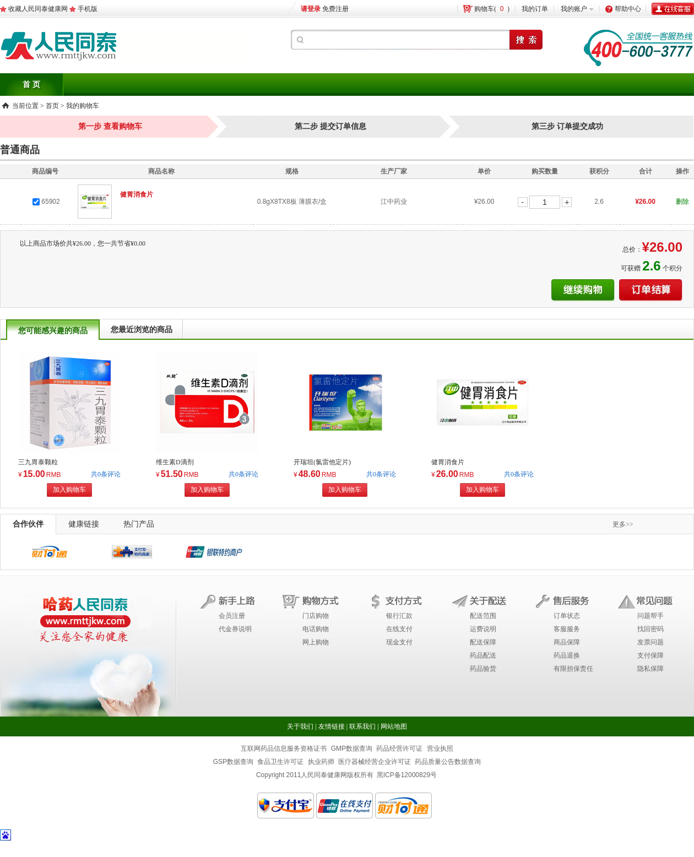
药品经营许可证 (399, 748)
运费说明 (483, 629)
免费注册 (335, 9)
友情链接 (331, 726)
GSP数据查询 (233, 762)
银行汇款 (399, 616)
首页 (52, 106)
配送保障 (483, 642)
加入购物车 (69, 489)
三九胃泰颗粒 (38, 462)
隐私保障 (650, 668)
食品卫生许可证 (280, 762)
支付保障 (650, 655)
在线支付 (399, 629)
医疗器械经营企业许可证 (374, 762)
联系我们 (362, 726)
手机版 (87, 9)
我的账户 (574, 9)
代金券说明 (235, 629)
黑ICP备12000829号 (407, 775)
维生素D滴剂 (175, 462)
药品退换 (567, 655)
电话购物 (315, 629)
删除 (682, 201)
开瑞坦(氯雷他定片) (322, 462)
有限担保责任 (573, 668)
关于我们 (300, 726)
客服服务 (567, 629)
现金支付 (399, 642)
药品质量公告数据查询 (448, 762)
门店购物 (315, 616)
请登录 (311, 9)
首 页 (31, 84)
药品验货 (483, 668)
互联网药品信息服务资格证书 (284, 748)
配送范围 (483, 616)
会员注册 (232, 616)
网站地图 (394, 726)
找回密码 (650, 629)
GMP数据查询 (351, 748)
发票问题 (650, 642)
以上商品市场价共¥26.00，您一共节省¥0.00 (82, 243)
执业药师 (321, 762)
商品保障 (567, 642)
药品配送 (483, 655)
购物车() (491, 9)
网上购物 (315, 642)
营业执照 (440, 748)
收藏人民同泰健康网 (38, 9)
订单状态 (567, 616)
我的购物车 (82, 106)
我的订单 (535, 9)
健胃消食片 (447, 462)
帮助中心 (628, 9)
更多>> (622, 524)
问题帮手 (650, 616)
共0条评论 (106, 474)
